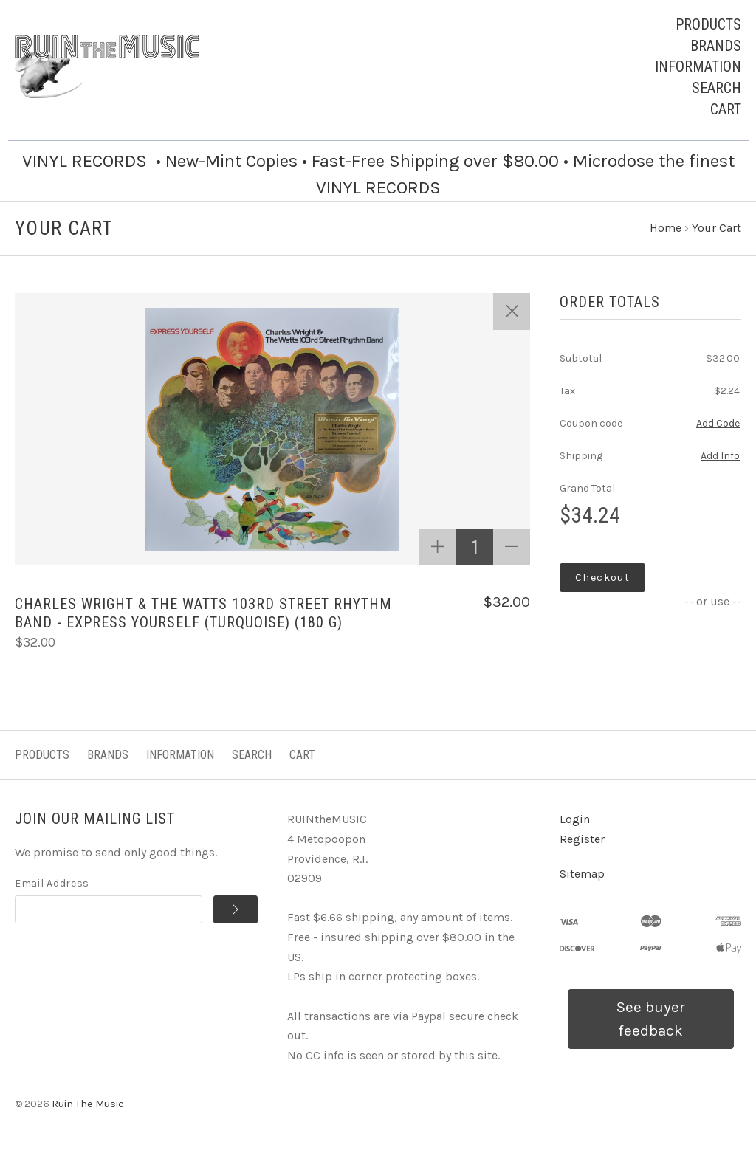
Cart (725, 109)
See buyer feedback (650, 1018)
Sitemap (582, 874)
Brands (715, 46)
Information (698, 66)
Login (575, 819)
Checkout (602, 577)
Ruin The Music (88, 1104)
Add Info (720, 456)
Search (716, 88)
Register (582, 839)
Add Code (718, 423)
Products (708, 24)
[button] (651, 1019)
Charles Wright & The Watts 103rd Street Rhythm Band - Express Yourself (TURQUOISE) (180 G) (203, 613)
